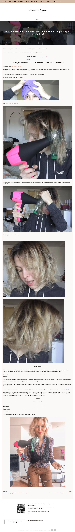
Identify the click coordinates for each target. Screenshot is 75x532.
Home (22, 27)
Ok (52, 530)
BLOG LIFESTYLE (12, 1)
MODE (27, 1)
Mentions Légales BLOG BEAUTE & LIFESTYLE (15, 522)
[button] (60, 1)
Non (55, 530)
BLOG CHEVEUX (21, 1)
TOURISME (41, 1)
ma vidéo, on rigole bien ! (17, 66)
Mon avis (28, 59)
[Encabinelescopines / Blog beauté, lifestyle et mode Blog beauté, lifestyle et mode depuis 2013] (37, 11)
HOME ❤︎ (37, 19)
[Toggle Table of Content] (46, 56)
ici (24, 77)
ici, (30, 389)
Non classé (26, 27)
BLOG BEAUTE (4, 1)
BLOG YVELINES (34, 1)
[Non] (73, 530)
